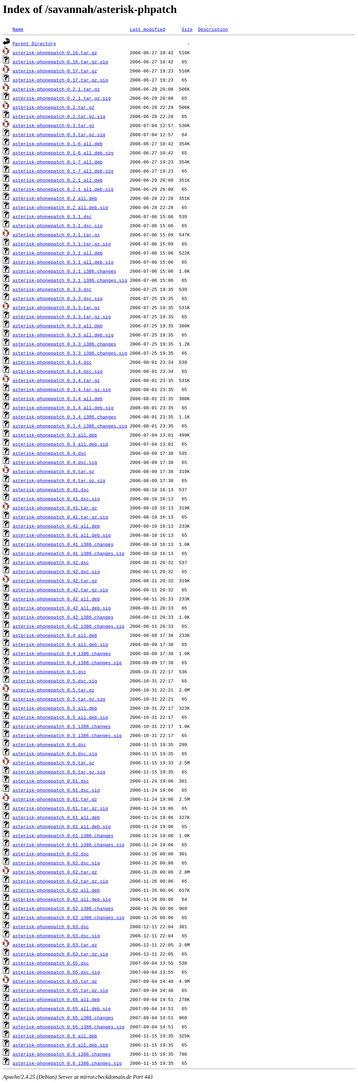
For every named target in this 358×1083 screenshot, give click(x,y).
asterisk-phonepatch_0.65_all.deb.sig (62, 1008)
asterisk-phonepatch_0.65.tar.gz (55, 981)
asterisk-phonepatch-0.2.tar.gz (53, 107)
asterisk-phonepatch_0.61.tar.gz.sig (60, 808)
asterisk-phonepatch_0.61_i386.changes (63, 835)
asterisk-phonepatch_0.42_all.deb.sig (62, 608)
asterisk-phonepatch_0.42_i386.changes (63, 617)
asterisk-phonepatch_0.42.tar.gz (55, 580)
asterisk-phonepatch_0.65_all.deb (56, 999)
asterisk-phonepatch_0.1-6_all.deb (57, 143)
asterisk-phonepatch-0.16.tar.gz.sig (60, 61)
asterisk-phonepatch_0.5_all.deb (55, 708)
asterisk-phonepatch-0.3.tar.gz (53, 125)
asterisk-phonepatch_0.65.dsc (51, 963)
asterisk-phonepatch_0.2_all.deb (55, 198)
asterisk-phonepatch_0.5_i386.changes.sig (67, 735)
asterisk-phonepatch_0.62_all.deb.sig (62, 899)
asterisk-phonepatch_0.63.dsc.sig (56, 935)
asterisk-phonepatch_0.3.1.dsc (52, 216)
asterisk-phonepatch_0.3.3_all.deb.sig (63, 335)
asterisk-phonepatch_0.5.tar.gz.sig (59, 699)
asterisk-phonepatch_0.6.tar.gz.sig (59, 772)
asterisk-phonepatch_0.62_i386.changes (63, 908)
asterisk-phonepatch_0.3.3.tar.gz (56, 307)
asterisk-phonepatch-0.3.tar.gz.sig (59, 134)
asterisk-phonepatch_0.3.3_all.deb (57, 325)
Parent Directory (34, 43)
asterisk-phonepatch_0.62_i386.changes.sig (68, 917)
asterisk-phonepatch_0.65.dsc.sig (56, 972)
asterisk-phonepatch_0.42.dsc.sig (56, 571)
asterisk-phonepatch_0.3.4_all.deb (57, 398)
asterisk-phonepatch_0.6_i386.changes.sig (67, 1063)
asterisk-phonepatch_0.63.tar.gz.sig (60, 954)
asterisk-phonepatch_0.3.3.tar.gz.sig (62, 316)
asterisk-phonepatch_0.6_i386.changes (62, 1054)
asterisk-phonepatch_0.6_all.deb (55, 1036)
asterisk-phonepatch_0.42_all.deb (56, 599)
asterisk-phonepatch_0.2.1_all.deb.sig (63, 189)
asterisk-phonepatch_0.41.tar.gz (55, 508)
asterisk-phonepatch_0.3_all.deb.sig (60, 444)
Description (213, 29)
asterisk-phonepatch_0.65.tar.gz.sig (60, 990)
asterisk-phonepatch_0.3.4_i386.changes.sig (70, 426)
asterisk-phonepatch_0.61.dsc (51, 781)
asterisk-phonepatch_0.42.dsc (51, 562)
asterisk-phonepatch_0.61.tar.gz (55, 799)
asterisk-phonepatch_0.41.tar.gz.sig (60, 517)
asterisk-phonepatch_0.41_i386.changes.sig (68, 553)
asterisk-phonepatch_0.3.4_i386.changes (64, 417)
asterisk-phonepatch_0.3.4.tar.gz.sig (62, 389)
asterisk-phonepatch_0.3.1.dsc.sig (57, 225)
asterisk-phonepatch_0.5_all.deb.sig (60, 717)
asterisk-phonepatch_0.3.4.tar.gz (56, 380)
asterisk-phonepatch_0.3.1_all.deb (57, 253)
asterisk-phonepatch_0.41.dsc (51, 489)
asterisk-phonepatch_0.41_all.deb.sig (62, 535)
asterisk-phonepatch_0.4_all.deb (55, 635)
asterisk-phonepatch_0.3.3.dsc (52, 289)
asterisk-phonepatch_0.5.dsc (49, 671)
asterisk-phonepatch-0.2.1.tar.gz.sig (62, 98)
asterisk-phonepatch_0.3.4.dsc (52, 362)
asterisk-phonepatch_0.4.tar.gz (53, 471)
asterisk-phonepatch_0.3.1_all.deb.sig (63, 262)
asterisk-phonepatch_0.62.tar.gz (55, 872)
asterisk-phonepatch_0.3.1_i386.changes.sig (70, 280)
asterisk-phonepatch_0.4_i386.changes (62, 653)
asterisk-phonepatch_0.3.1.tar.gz (56, 234)
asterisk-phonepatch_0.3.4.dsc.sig (57, 371)
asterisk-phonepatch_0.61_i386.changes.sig (68, 844)
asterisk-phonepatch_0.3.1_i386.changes (64, 271)
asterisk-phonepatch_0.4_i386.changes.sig (67, 662)
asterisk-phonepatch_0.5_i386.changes (62, 726)
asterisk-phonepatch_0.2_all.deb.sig (60, 207)
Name (18, 29)
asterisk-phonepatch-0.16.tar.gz (55, 52)
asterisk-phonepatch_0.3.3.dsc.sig (57, 298)
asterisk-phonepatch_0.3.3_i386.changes (64, 344)
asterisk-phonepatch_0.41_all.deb (56, 526)
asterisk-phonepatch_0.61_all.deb (56, 817)
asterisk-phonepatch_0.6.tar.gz (53, 762)
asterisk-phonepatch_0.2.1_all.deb (57, 180)
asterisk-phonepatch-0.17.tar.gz (55, 71)
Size (186, 29)
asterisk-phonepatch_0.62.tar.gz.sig (60, 881)
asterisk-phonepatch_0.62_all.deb (56, 890)
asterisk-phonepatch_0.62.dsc (51, 854)
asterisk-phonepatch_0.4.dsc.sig (55, 462)
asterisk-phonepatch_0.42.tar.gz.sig (60, 589)
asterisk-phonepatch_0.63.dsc (51, 926)
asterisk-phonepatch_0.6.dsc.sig (55, 753)
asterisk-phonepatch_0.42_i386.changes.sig (68, 626)
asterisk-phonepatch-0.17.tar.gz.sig (60, 80)
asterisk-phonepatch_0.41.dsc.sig (56, 498)
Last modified (147, 29)
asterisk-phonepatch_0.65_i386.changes (63, 1017)
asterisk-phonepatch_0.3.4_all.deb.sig (63, 407)
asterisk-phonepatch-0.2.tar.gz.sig (59, 116)
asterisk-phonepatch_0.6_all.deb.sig (60, 1045)
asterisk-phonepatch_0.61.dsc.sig (56, 790)
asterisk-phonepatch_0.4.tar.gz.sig (59, 480)
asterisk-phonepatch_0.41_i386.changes (63, 544)
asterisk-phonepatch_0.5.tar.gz (53, 690)
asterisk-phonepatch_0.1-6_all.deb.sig (63, 153)
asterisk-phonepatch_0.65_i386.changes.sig (68, 1026)
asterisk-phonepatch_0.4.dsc (49, 453)
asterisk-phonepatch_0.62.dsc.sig (56, 863)
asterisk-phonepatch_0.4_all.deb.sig (60, 644)
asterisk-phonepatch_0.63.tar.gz (55, 945)
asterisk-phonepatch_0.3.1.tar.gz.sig (62, 244)
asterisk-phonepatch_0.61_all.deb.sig (62, 826)
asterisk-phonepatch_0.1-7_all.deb (57, 162)
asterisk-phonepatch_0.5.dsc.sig (55, 681)
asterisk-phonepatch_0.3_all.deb (55, 435)
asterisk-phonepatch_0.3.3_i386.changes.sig (70, 353)
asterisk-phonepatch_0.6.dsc (49, 744)
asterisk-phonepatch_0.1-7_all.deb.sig (63, 171)
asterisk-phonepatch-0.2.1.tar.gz (56, 89)
